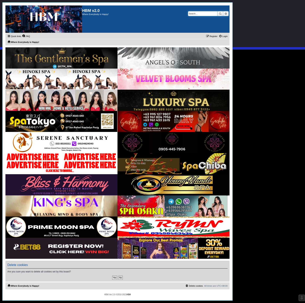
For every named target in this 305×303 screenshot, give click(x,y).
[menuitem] (26, 36)
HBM (128, 294)
